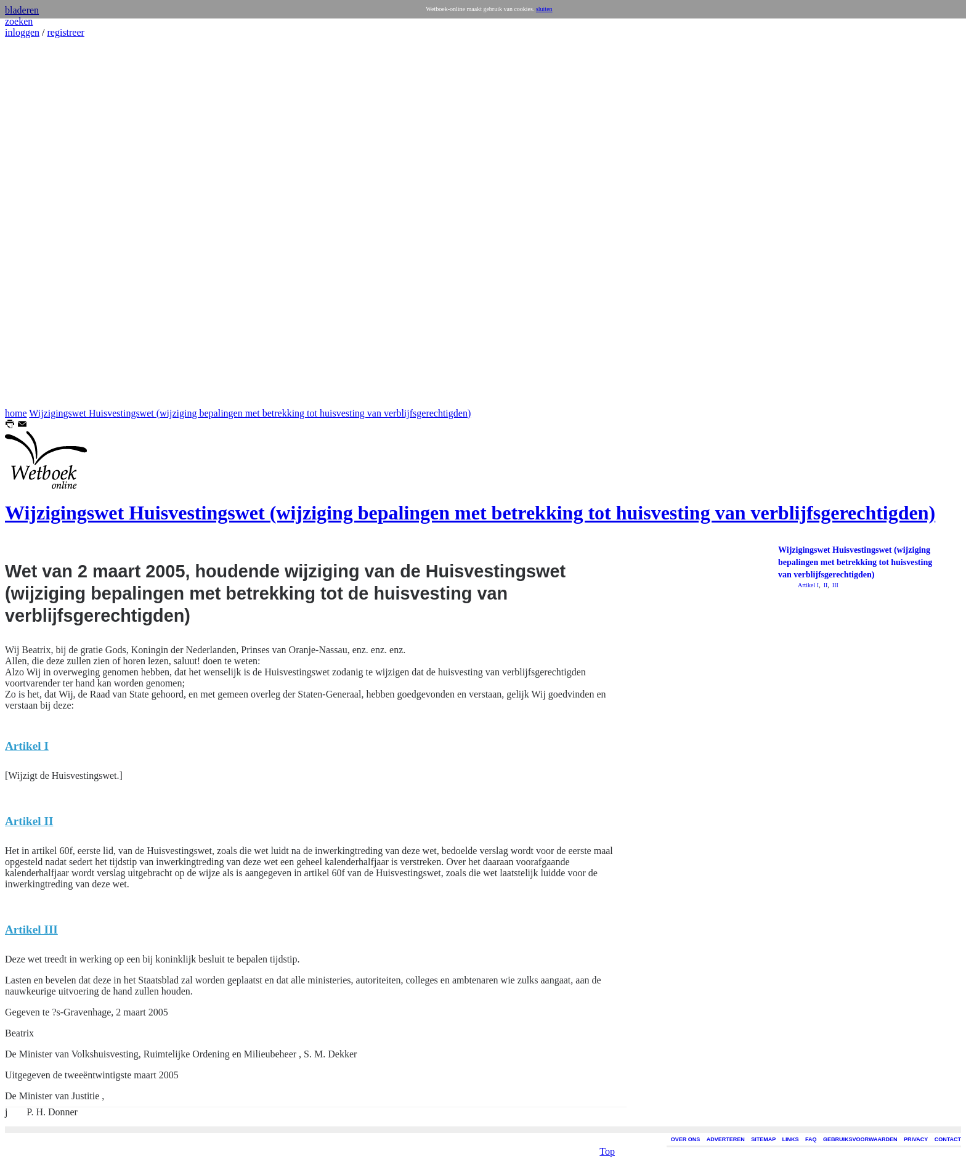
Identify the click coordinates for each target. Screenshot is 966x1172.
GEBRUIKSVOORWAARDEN (860, 1139)
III (834, 585)
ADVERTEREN (726, 1139)
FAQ (811, 1139)
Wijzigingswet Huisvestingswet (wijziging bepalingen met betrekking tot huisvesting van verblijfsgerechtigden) (250, 413)
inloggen (22, 32)
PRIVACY (916, 1139)
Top (607, 1147)
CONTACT (948, 1139)
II (824, 585)
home (16, 413)
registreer (65, 32)
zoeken (19, 21)
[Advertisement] (42, 223)
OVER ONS (685, 1139)
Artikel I (808, 585)
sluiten (544, 9)
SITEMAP (763, 1139)
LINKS (790, 1139)
